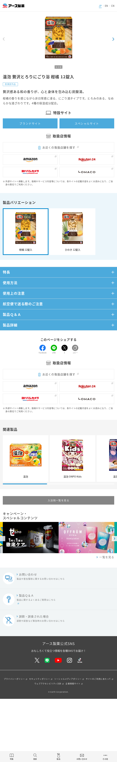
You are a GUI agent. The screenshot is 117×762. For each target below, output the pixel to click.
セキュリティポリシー (39, 678)
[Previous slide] (4, 39)
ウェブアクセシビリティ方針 (48, 683)
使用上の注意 (14, 293)
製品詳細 (10, 325)
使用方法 (10, 282)
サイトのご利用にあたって (98, 678)
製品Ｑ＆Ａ (12, 314)
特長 (6, 272)
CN (112, 5)
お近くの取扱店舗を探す (58, 147)
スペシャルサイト (87, 123)
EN (106, 5)
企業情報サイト (73, 683)
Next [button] (114, 538)
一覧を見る (106, 557)
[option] (86, 537)
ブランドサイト (30, 123)
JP (100, 5)
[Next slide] (113, 39)
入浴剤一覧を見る (58, 500)
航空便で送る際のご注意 (23, 303)
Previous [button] (2, 538)
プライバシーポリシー (14, 678)
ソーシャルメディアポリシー (68, 678)
